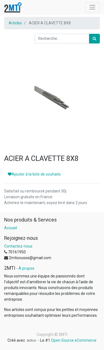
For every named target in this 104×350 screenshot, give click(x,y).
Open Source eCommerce (74, 340)
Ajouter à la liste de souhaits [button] (34, 174)
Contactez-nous (18, 246)
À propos (26, 268)
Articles (15, 23)
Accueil (10, 228)
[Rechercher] (94, 38)
